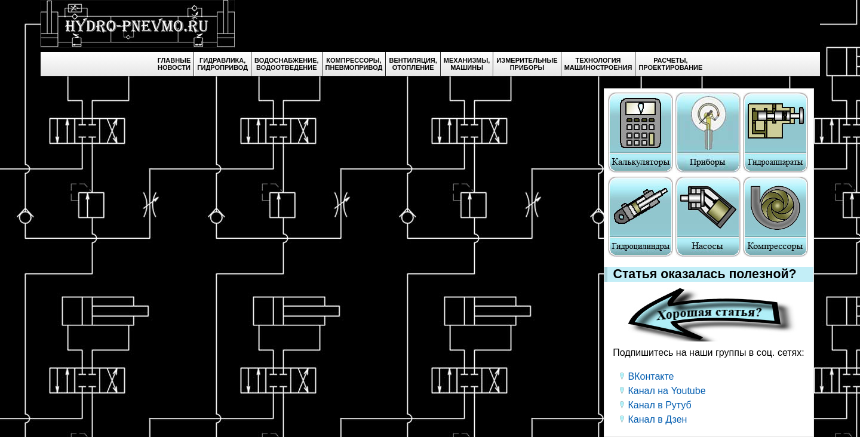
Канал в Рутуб (660, 405)
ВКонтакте (651, 376)
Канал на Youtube (667, 391)
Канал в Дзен (657, 419)
